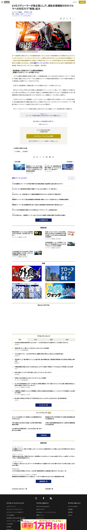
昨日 (35, 339)
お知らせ (70, 515)
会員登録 (82, 2)
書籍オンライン (40, 515)
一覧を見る (43, 435)
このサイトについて (11, 506)
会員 (67, 339)
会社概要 (70, 509)
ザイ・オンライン (40, 518)
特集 (13, 14)
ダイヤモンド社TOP (72, 506)
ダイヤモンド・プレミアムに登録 (43, 136)
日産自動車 (25, 151)
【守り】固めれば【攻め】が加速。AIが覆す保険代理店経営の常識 (27, 423)
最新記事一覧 (43, 481)
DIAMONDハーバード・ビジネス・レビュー (46, 512)
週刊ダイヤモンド (40, 509)
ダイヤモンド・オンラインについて (15, 503)
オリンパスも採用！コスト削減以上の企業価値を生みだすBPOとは (27, 417)
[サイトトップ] (6, 2)
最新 (20, 339)
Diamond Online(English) (42, 506)
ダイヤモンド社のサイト (42, 503)
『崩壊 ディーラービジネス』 (41, 63)
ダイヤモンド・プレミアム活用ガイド (14, 512)
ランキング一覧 (43, 405)
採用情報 (70, 512)
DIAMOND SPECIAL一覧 (19, 489)
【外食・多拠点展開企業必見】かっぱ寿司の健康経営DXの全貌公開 (60, 423)
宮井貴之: (28, 12)
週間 (51, 339)
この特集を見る (43, 220)
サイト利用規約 (10, 515)
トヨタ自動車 (17, 151)
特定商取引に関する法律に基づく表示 (15, 518)
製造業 (17, 14)
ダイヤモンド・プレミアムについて (14, 509)
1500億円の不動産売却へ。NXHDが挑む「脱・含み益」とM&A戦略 (27, 429)
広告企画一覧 (49, 489)
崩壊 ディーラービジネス (26, 14)
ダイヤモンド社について (74, 503)
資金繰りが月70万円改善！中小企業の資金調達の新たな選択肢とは (60, 417)
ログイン (75, 2)
